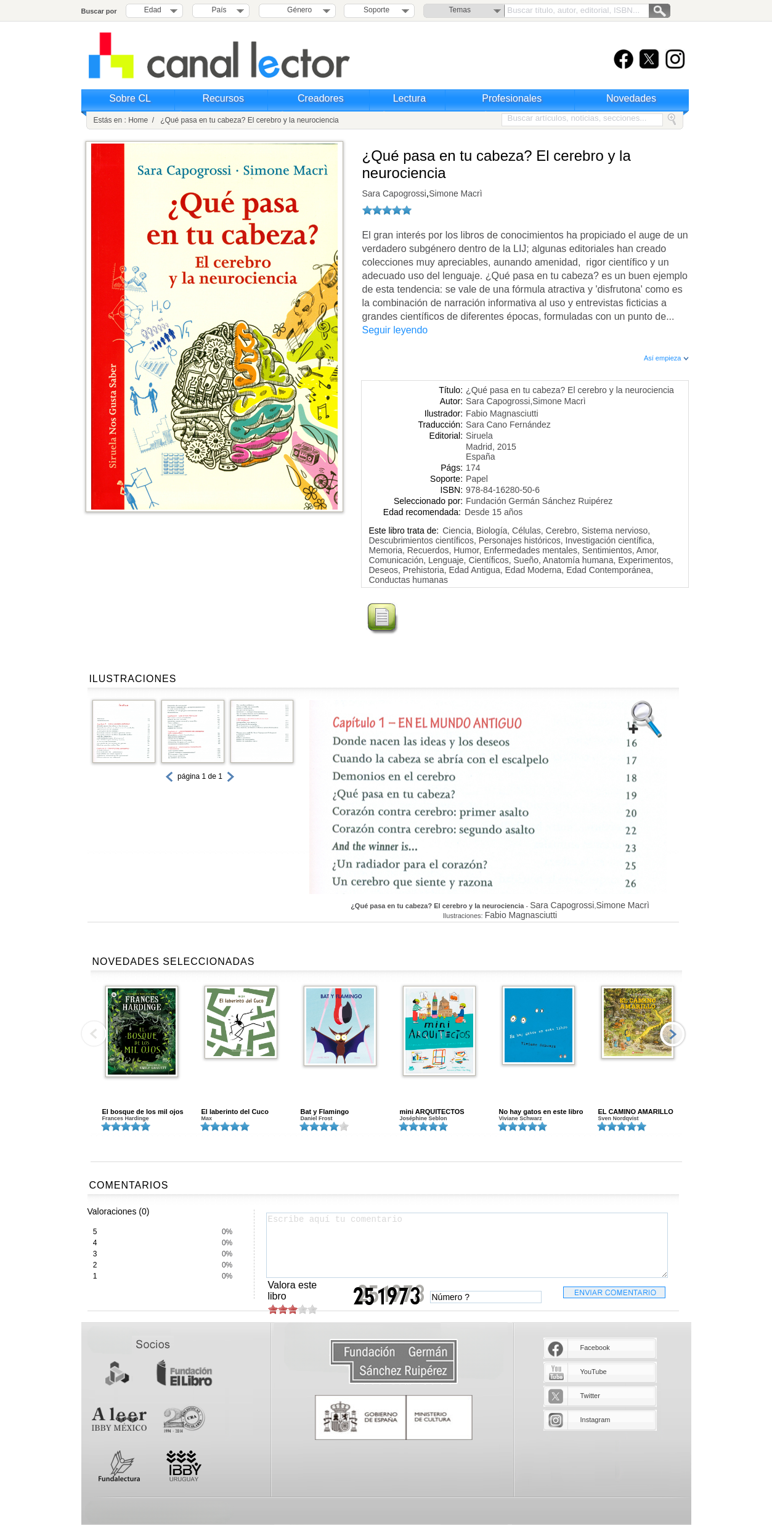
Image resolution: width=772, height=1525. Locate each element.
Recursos (223, 98)
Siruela (479, 436)
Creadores (321, 98)
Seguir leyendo (395, 330)
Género (297, 10)
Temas (460, 10)
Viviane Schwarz (520, 1118)
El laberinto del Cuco (235, 1111)
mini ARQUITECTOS (432, 1111)
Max (207, 1118)
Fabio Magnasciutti (502, 413)
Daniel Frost (317, 1118)
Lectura (409, 98)
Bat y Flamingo (325, 1111)
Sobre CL (130, 98)
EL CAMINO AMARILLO (635, 1111)
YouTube (593, 1371)
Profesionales (512, 98)
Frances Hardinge (125, 1118)
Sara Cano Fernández (508, 424)
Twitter (590, 1395)
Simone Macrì (455, 193)
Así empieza (666, 358)
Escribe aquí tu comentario (467, 1245)
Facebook (595, 1347)
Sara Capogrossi (394, 193)
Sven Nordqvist (618, 1118)
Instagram (595, 1419)
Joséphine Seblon (423, 1118)
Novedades (631, 98)
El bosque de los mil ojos (143, 1111)
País (219, 10)
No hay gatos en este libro (541, 1111)
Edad (152, 10)
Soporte (376, 10)
